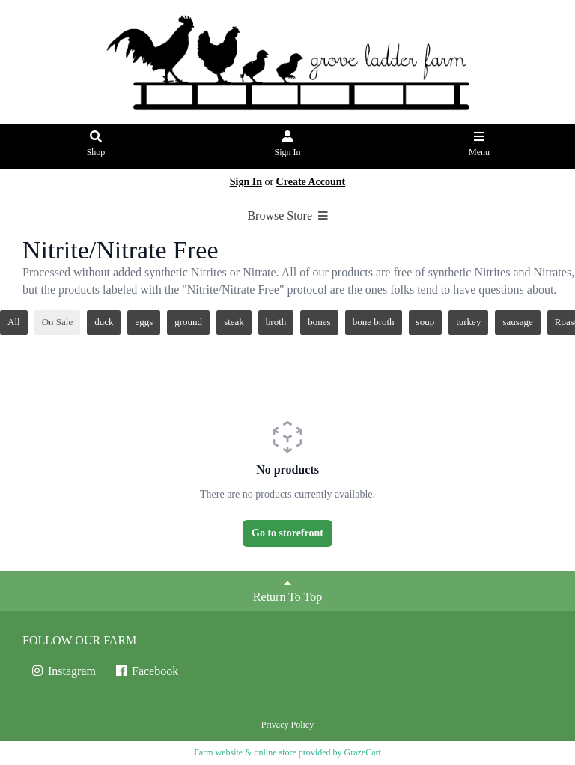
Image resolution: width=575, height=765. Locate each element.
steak (234, 321)
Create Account (311, 181)
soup (425, 321)
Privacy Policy (287, 724)
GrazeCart (362, 752)
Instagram (63, 671)
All (13, 321)
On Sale (57, 321)
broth (276, 321)
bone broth (374, 321)
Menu (479, 144)
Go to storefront (287, 533)
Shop (96, 144)
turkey (468, 321)
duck (103, 321)
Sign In (288, 144)
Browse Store (287, 215)
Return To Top (287, 590)
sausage (517, 321)
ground (188, 321)
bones (319, 321)
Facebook (146, 671)
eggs (144, 321)
